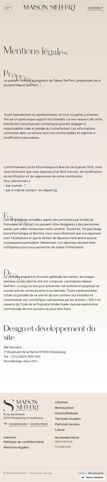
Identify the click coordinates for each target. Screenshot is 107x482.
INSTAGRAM (64, 441)
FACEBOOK (63, 446)
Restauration (64, 408)
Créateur (61, 402)
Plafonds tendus (67, 424)
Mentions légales (16, 447)
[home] (50, 8)
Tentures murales (68, 419)
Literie (60, 430)
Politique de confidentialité (24, 442)
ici (55, 190)
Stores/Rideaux (66, 413)
